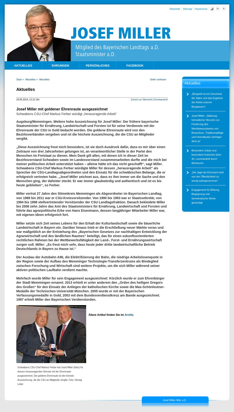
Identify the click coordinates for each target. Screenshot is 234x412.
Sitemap (187, 8)
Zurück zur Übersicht (141, 99)
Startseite (175, 8)
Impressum (201, 8)
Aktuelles (44, 79)
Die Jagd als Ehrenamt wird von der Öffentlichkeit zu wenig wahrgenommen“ (208, 176)
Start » (20, 79)
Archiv (129, 315)
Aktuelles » (31, 79)
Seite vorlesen (158, 79)
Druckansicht (161, 99)
